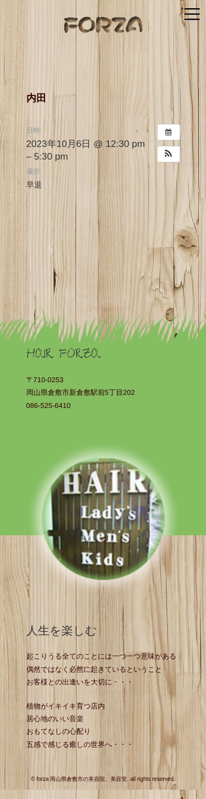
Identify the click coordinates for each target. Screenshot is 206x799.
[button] (169, 154)
